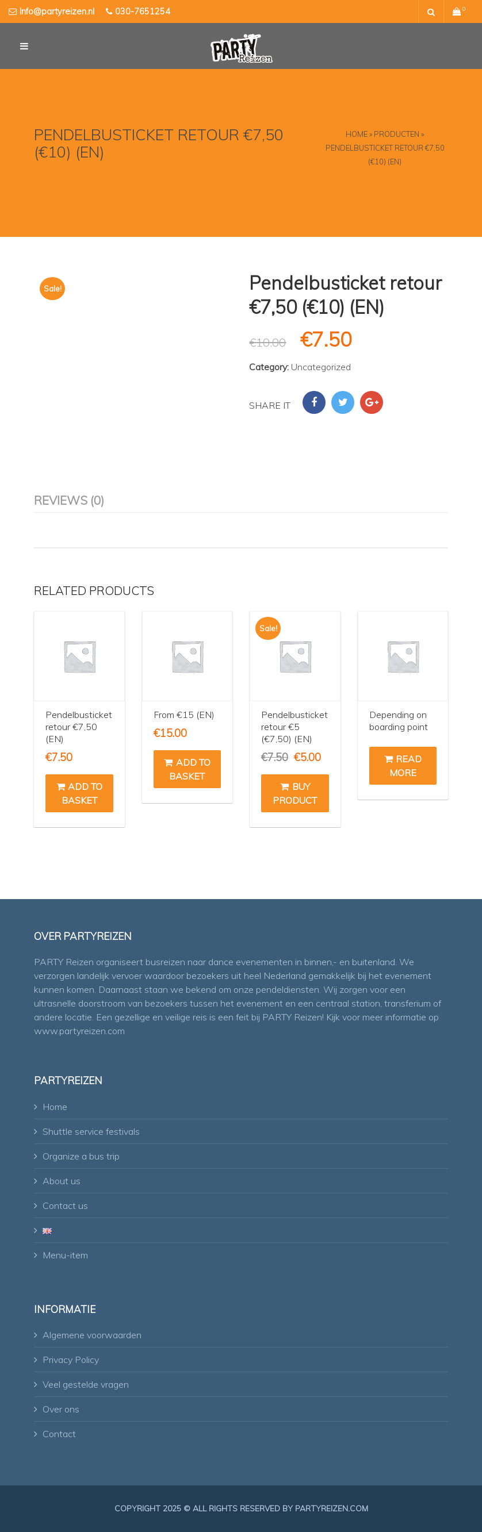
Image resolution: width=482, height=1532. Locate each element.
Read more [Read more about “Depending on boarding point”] (403, 765)
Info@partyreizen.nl (57, 11)
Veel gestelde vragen (86, 1384)
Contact (59, 1433)
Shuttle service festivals (91, 1131)
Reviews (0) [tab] (69, 500)
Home (357, 134)
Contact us (65, 1205)
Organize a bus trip (81, 1156)
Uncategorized (321, 367)
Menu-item (65, 1255)
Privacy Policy (71, 1359)
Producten (396, 134)
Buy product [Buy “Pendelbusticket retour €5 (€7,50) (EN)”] (295, 793)
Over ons (61, 1409)
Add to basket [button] (79, 793)
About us (62, 1181)
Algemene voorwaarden (92, 1335)
